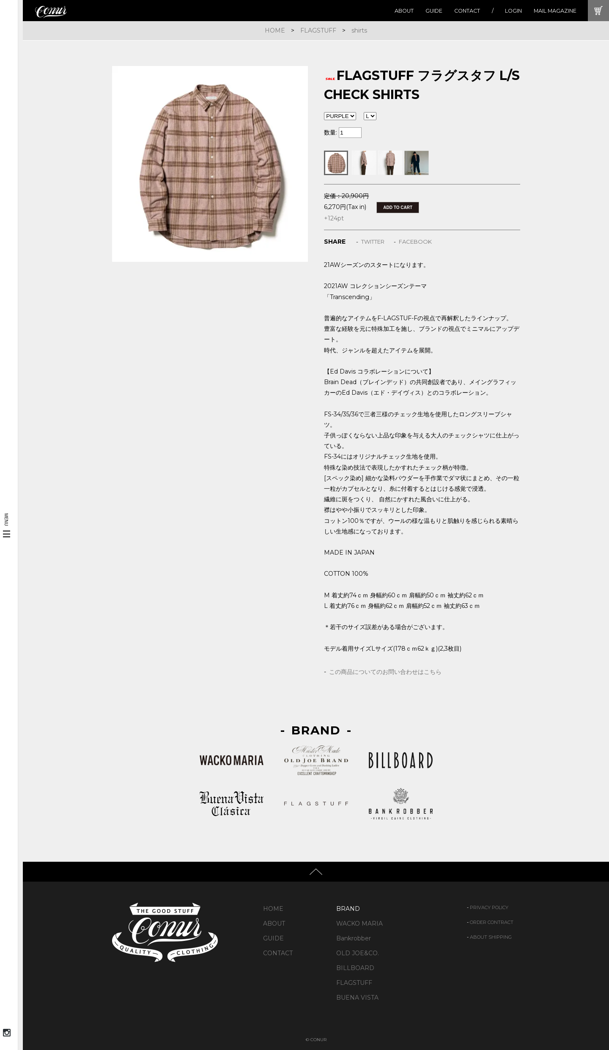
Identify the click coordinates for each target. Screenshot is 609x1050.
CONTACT (467, 11)
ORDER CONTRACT (491, 922)
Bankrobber (353, 938)
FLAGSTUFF (318, 30)
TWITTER (372, 241)
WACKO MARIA (359, 923)
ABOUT (404, 11)
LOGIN (513, 11)
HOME (275, 30)
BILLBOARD (355, 968)
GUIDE (433, 11)
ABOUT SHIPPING (491, 937)
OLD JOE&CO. (357, 953)
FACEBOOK (415, 241)
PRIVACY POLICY (489, 907)
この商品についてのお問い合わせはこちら (385, 672)
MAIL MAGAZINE (555, 11)
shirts (359, 30)
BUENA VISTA (357, 997)
